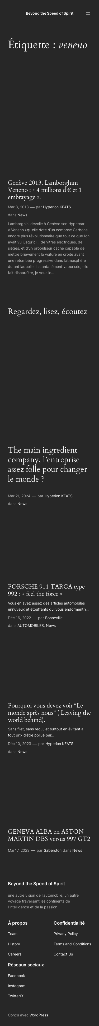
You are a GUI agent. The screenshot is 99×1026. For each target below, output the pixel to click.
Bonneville (54, 617)
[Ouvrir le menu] (88, 13)
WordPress (39, 1015)
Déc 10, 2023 (19, 743)
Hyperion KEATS (57, 207)
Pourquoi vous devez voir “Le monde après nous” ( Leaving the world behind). (49, 713)
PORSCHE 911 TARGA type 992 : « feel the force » (46, 590)
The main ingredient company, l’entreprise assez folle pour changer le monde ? (47, 464)
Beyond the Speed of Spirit (49, 13)
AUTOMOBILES (30, 625)
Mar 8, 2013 (18, 207)
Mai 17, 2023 (19, 850)
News (22, 215)
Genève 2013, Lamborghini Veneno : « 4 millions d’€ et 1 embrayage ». (45, 190)
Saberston (53, 850)
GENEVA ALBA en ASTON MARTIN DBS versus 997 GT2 (49, 835)
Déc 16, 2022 (19, 617)
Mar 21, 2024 (19, 496)
